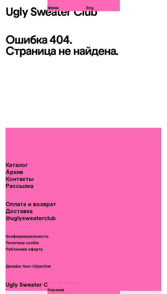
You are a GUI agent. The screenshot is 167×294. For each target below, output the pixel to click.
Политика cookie (22, 243)
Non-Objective (37, 266)
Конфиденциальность (27, 236)
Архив (14, 172)
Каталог (17, 165)
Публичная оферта (24, 249)
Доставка (19, 211)
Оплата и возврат (31, 204)
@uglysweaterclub (31, 218)
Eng (90, 7)
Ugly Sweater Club (51, 11)
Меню (53, 7)
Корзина (55, 290)
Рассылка (20, 186)
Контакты (20, 179)
